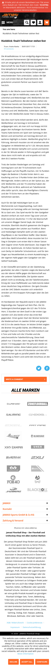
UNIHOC (13, 403)
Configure (42, 662)
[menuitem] (7, 22)
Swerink (13, 457)
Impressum (15, 627)
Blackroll (37, 490)
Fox (13, 479)
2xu (37, 457)
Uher (37, 447)
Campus (13, 447)
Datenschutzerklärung (32, 627)
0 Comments (9, 49)
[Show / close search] (26, 22)
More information (26, 653)
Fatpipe (37, 425)
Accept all (27, 662)
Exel (13, 425)
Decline (13, 662)
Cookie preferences (34, 622)
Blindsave (37, 436)
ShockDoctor (37, 468)
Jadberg (13, 490)
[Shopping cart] (46, 22)
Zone (37, 403)
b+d (37, 479)
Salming (13, 414)
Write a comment (25, 378)
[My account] (40, 22)
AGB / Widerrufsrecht (15, 622)
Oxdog (37, 414)
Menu (7, 22)
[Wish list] (33, 22)
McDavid (13, 468)
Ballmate (13, 436)
